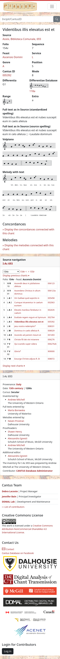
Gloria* (17, 351)
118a (32, 91)
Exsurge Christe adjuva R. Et (27, 358)
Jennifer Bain (9, 496)
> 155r (31, 271)
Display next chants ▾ (14, 365)
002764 (51, 317)
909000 (51, 351)
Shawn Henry (15, 431)
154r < (23, 271)
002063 (51, 302)
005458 (51, 298)
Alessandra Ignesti (17, 438)
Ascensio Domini (13, 57)
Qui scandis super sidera (25, 344)
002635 (51, 310)
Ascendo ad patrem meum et (27, 335)
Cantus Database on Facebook (18, 553)
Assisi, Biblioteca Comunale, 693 (22, 39)
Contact (8, 549)
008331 (51, 326)
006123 (51, 283)
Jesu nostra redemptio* (25, 326)
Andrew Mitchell (16, 399)
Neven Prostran (16, 420)
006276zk (52, 344)
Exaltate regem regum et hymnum (30, 317)
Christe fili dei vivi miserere (26, 339)
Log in (7, 651)
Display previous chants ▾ (16, 275)
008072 (51, 358)
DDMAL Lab (8, 501)
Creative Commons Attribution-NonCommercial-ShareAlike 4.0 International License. (27, 529)
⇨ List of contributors (13, 506)
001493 (51, 335)
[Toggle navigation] (52, 6)
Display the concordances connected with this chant (28, 231)
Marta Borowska (16, 410)
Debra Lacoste (10, 491)
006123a (52, 290)
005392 (7, 75)
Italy (18, 384)
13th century (16, 388)
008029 (51, 330)
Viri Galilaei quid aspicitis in (26, 298)
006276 (51, 339)
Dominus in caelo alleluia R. (27, 330)
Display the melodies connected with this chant (28, 247)
